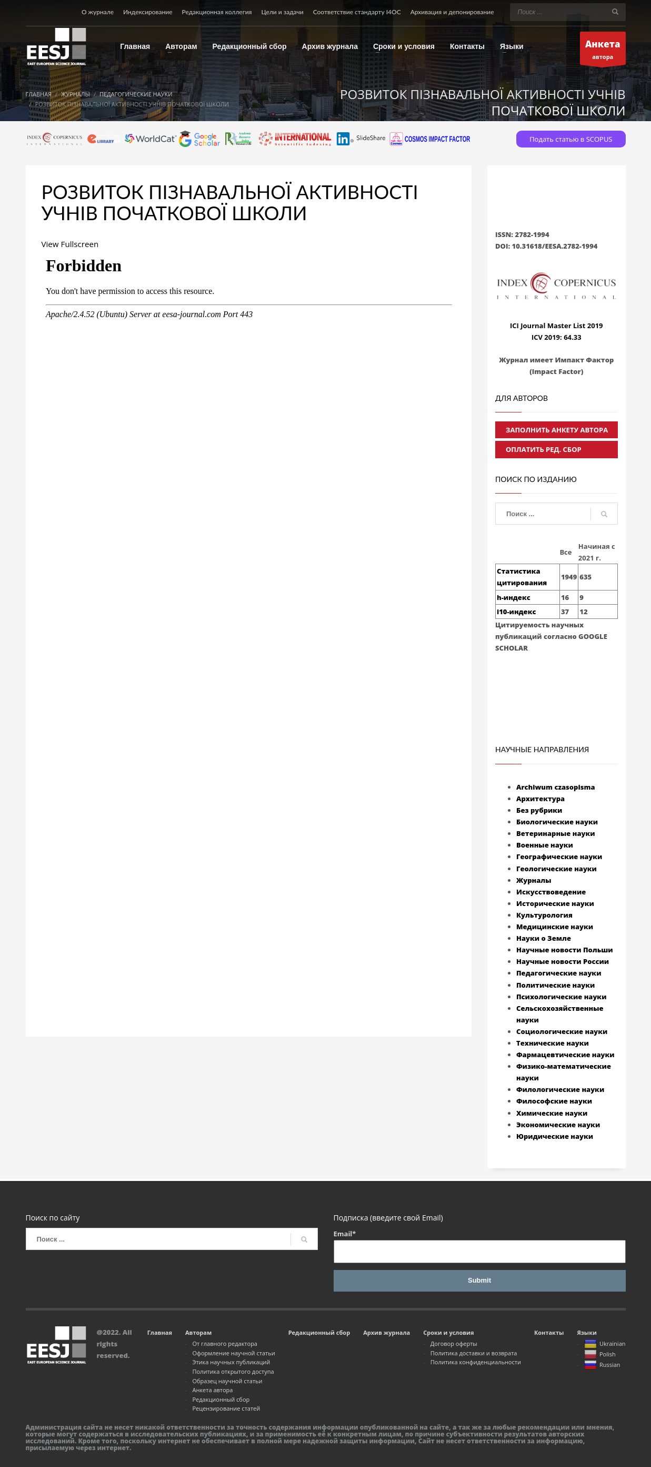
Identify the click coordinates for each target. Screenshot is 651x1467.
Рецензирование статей (226, 1408)
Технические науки (552, 1043)
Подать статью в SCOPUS (570, 139)
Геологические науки (556, 868)
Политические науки (555, 985)
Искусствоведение (551, 892)
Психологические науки (561, 996)
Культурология (544, 915)
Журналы (534, 880)
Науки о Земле (543, 938)
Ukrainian (605, 1344)
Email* (480, 1246)
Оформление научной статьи (233, 1353)
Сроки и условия (448, 1332)
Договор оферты (453, 1343)
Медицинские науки (554, 926)
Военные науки (544, 845)
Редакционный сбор (220, 1399)
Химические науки (551, 1113)
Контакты (549, 1332)
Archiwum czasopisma (555, 787)
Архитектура (540, 798)
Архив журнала (386, 1332)
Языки (587, 1332)
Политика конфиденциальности (475, 1362)
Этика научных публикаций (231, 1362)
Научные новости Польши (564, 949)
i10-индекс (516, 611)
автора (603, 50)
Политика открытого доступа (233, 1371)
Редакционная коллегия (217, 12)
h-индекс (513, 597)
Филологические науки (560, 1089)
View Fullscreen (72, 244)
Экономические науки (558, 1124)
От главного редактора (224, 1343)
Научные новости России (562, 961)
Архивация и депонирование (452, 12)
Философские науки (554, 1101)
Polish (600, 1355)
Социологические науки (561, 1031)
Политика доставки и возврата (473, 1353)
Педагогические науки (558, 973)
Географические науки (559, 856)
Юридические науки (554, 1136)
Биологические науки (557, 821)
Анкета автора (212, 1390)
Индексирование (148, 12)
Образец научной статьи (227, 1381)
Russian (602, 1365)
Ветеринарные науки (555, 833)
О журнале (98, 12)
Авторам (198, 1332)
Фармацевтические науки (565, 1054)
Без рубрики (539, 810)
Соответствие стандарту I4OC (357, 12)
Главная (159, 1332)
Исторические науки (555, 903)
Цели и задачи (282, 12)
